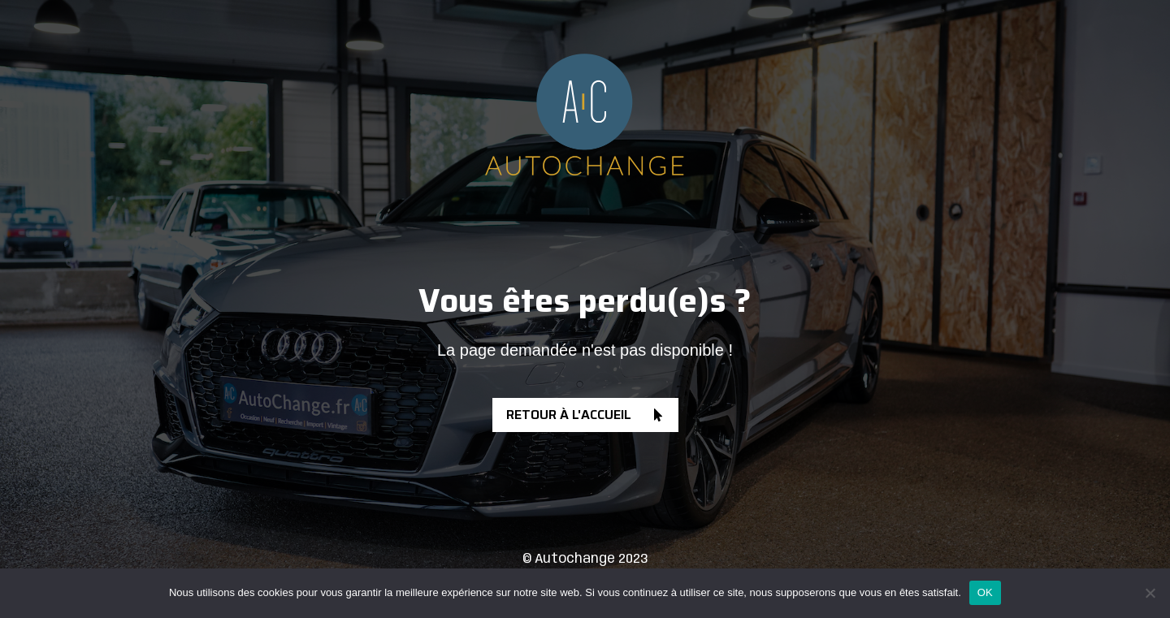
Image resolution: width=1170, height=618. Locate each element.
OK (985, 592)
